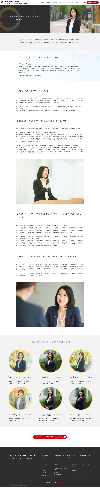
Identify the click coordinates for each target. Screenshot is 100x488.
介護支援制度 (85, 476)
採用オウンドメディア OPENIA (51, 483)
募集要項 (74, 471)
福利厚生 (56, 473)
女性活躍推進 (85, 474)
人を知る (34, 2)
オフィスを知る (78, 2)
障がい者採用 (85, 471)
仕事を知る (42, 2)
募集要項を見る (90, 2)
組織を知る (50, 2)
